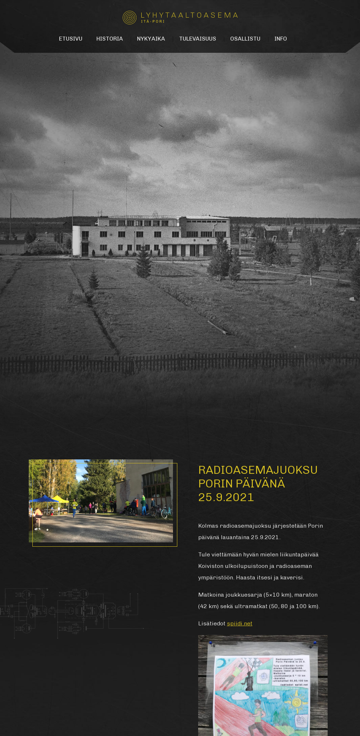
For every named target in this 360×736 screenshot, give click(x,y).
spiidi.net (239, 623)
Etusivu (70, 38)
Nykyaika (151, 38)
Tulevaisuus (197, 38)
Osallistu (245, 38)
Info (280, 38)
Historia (109, 38)
